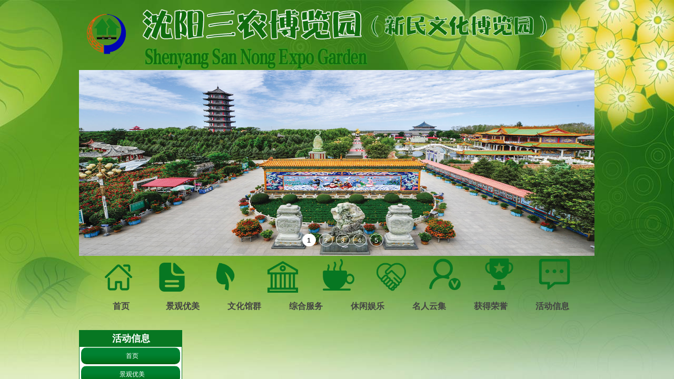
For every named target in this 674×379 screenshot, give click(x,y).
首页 (132, 356)
